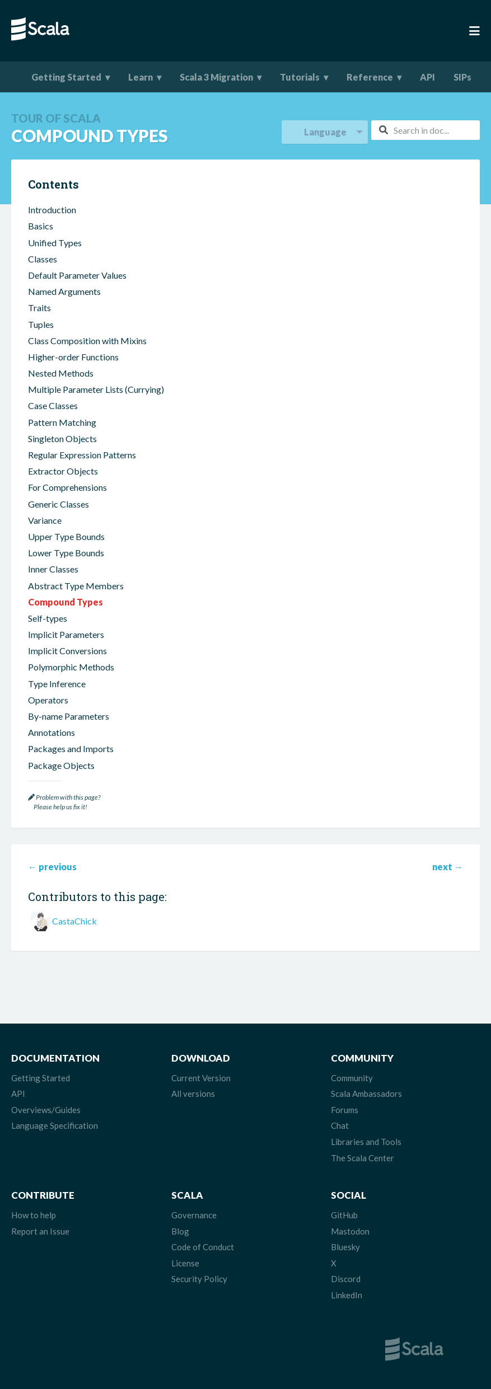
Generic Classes (58, 504)
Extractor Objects (63, 471)
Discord (346, 1279)
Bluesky (345, 1247)
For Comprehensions (67, 487)
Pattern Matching (62, 422)
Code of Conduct (202, 1247)
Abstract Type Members (76, 585)
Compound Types (65, 602)
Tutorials (300, 77)
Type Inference (57, 683)
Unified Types (55, 242)
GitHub (344, 1215)
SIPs (462, 77)
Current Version (201, 1078)
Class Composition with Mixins (87, 340)
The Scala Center (362, 1158)
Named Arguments (64, 291)
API (427, 77)
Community (352, 1078)
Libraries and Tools (366, 1142)
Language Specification (54, 1125)
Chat (340, 1125)
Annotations (51, 732)
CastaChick (74, 921)
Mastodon (350, 1231)
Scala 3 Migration (216, 77)
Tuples (41, 324)
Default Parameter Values (77, 275)
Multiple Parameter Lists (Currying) (96, 389)
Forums (344, 1110)
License (185, 1263)
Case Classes (53, 405)
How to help (33, 1215)
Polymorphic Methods (71, 666)
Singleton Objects (62, 438)
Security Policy (199, 1279)
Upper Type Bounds (66, 536)
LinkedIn (346, 1295)
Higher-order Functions (73, 356)
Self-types (47, 618)
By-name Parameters (68, 716)
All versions (193, 1093)
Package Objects (61, 765)
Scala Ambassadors (366, 1093)
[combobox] (425, 130)
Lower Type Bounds (66, 552)
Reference (370, 77)
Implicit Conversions (67, 650)
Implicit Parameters (66, 634)
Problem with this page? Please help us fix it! (64, 802)
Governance (194, 1215)
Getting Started (66, 77)
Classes (42, 259)
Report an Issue (40, 1231)
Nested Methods (60, 373)
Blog (180, 1231)
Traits (39, 307)
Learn (140, 77)
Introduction (52, 209)
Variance (45, 520)
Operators (48, 699)
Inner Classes (53, 569)
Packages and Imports (71, 748)
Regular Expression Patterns (82, 454)
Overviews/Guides (46, 1110)
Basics (40, 225)
